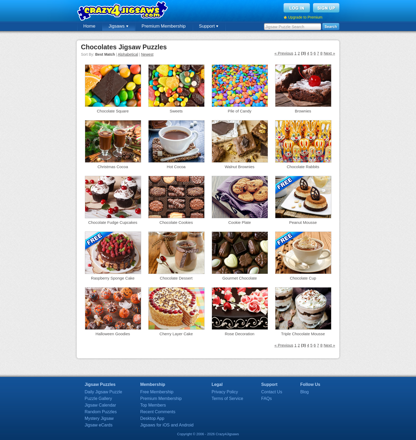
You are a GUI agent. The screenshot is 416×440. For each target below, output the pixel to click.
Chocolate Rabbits (303, 166)
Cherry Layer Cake (176, 334)
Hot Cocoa (176, 166)
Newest (147, 54)
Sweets (176, 111)
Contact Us (271, 392)
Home (89, 26)
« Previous (283, 53)
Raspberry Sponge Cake (113, 278)
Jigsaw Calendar (100, 405)
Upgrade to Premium (305, 17)
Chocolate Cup (303, 278)
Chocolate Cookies (176, 222)
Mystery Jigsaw (99, 418)
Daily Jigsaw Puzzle (103, 392)
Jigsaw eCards (98, 425)
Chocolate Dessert (176, 278)
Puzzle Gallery (98, 398)
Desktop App (152, 418)
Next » (329, 53)
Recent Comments (157, 411)
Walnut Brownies (239, 166)
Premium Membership (164, 26)
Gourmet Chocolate (239, 278)
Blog (304, 392)
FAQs (266, 398)
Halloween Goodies (113, 334)
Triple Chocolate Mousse (303, 334)
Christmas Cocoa (112, 166)
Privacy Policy (224, 392)
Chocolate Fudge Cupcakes (112, 222)
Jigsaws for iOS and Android (166, 425)
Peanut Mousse (303, 222)
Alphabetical (128, 54)
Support (208, 26)
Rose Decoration (239, 334)
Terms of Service (227, 398)
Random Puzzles (101, 411)
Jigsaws (118, 26)
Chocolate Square (113, 111)
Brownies (303, 111)
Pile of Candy (239, 111)
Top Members (153, 405)
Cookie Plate (239, 222)
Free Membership (156, 392)
